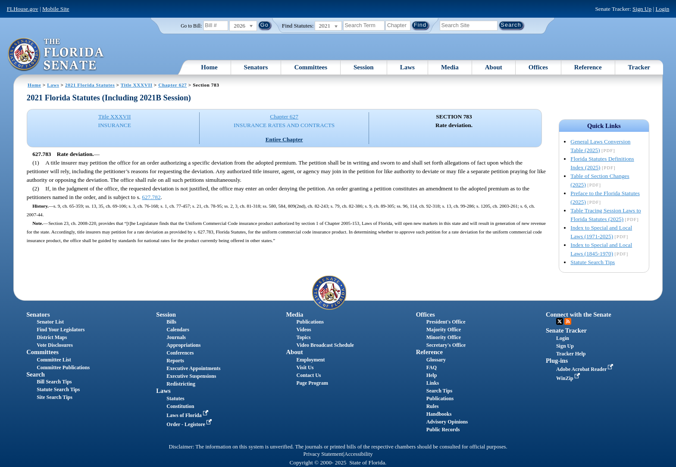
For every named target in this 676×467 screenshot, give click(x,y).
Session (364, 67)
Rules (432, 406)
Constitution (180, 406)
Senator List (50, 322)
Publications (310, 322)
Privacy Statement (323, 454)
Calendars (177, 330)
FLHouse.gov (22, 9)
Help (431, 375)
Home (209, 67)
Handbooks (439, 414)
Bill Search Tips (54, 382)
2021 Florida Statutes (90, 84)
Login (662, 9)
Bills (171, 322)
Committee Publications (63, 367)
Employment (311, 360)
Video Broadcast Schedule (325, 345)
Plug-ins (557, 360)
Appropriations (183, 345)
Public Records (443, 430)
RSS (567, 321)
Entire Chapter (284, 139)
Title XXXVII (137, 84)
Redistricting (180, 384)
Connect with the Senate (578, 314)
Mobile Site (55, 9)
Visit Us (305, 367)
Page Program (312, 383)
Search (35, 374)
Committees (310, 67)
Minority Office (443, 337)
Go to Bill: (191, 25)
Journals (176, 337)
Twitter (559, 321)
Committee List (54, 360)
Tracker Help (571, 354)
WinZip (569, 378)
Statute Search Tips (592, 262)
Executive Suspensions (191, 376)
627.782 (151, 197)
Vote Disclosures (55, 345)
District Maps (52, 337)
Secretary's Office (446, 345)
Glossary (436, 360)
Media (450, 67)
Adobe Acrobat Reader (585, 369)
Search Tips (439, 391)
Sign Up (641, 9)
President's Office (446, 322)
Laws (407, 67)
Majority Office (443, 330)
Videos (304, 330)
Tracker (639, 67)
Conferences (180, 353)
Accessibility (358, 454)
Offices (538, 67)
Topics (304, 337)
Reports (175, 361)
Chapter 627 (172, 84)
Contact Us (309, 375)
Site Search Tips (54, 397)
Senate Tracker (566, 330)
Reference (588, 67)
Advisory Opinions (447, 422)
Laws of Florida (188, 415)
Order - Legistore (189, 424)
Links (432, 383)
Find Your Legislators (60, 330)
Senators (256, 67)
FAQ (431, 367)
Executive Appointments (193, 368)
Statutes (175, 398)
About (493, 67)
